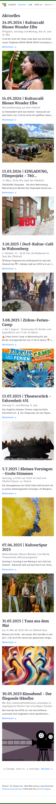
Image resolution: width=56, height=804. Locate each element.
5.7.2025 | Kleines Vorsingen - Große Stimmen (27, 471)
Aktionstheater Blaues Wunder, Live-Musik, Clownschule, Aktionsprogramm (26, 556)
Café (30, 5)
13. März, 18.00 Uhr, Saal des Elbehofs (23, 180)
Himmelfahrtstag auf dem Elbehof (21, 107)
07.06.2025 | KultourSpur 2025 (24, 547)
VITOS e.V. (38, 5)
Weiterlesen (9, 47)
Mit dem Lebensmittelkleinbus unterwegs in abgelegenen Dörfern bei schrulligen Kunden (27, 704)
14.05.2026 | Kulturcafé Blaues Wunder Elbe (23, 100)
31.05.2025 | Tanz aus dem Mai (25, 623)
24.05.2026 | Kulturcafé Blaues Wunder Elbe (23, 24)
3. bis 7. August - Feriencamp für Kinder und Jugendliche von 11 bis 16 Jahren (26, 331)
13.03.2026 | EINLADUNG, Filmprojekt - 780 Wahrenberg (25, 173)
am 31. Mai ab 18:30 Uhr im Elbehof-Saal (24, 630)
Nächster (47, 769)
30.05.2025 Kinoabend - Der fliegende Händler (27, 695)
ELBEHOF (12, 5)
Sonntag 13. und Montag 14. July (19, 405)
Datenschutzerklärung (12, 789)
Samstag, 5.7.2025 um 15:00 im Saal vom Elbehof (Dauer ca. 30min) (24, 480)
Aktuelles (22, 5)
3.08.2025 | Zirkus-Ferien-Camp (26, 322)
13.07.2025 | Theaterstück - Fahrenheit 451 (26, 398)
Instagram (47, 789)
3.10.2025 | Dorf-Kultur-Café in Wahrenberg (27, 246)
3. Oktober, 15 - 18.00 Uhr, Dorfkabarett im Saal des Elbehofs (25, 255)
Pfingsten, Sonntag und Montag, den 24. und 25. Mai (26, 33)
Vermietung (50, 5)
